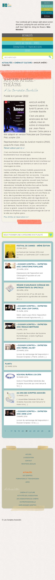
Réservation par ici (13, 148)
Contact (47, 9)
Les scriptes (27, 475)
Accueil (47, 2)
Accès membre (47, 12)
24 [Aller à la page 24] (38, 431)
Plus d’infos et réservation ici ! (16, 217)
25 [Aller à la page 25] (42, 431)
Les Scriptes (27, 39)
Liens (27, 50)
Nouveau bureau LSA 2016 (29, 374)
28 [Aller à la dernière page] (49, 431)
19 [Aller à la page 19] (19, 431)
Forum (47, 16)
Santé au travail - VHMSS (27, 43)
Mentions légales (28, 464)
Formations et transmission (27, 47)
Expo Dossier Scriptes (27, 505)
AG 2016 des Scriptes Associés (31, 393)
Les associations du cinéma (27, 499)
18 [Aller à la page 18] (15, 431)
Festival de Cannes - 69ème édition (33, 246)
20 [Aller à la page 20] (23, 431)
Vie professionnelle (27, 502)
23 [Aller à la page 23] (34, 431)
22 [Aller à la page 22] (30, 431)
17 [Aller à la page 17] (11, 431)
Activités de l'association (27, 495)
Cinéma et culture (23, 63)
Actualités (27, 35)
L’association (47, 6)
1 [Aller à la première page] (5, 431)
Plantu (8, 364)
